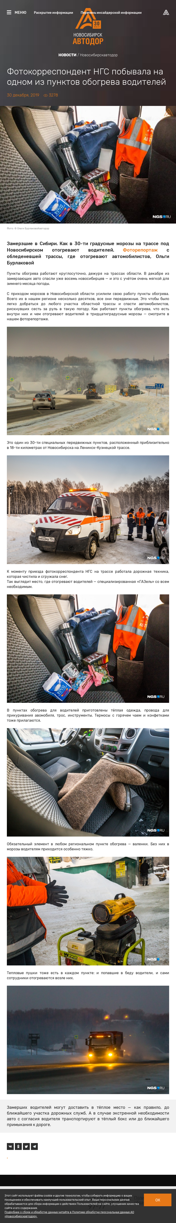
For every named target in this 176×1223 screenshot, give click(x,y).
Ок (157, 1200)
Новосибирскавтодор (99, 55)
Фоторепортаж (140, 250)
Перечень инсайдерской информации (111, 13)
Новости (67, 55)
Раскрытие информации (53, 13)
